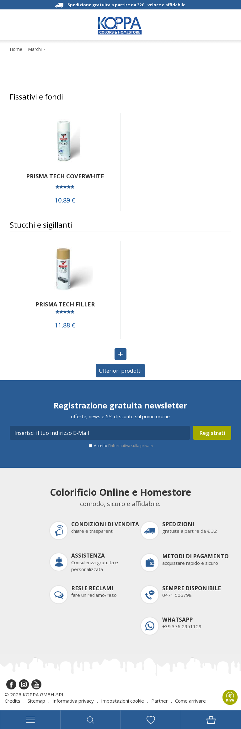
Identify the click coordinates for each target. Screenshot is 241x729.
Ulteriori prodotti (120, 370)
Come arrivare (190, 701)
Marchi (35, 49)
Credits (12, 701)
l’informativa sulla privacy (130, 445)
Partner (159, 701)
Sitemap (36, 701)
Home (16, 49)
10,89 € (65, 200)
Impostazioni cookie (122, 701)
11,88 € (65, 325)
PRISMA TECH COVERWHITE (65, 176)
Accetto (123, 445)
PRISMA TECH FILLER (65, 304)
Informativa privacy (73, 701)
